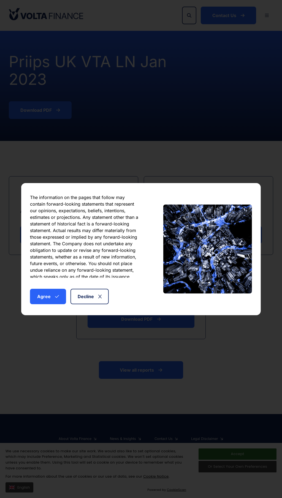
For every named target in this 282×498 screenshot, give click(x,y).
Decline (90, 296)
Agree (48, 296)
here (114, 274)
